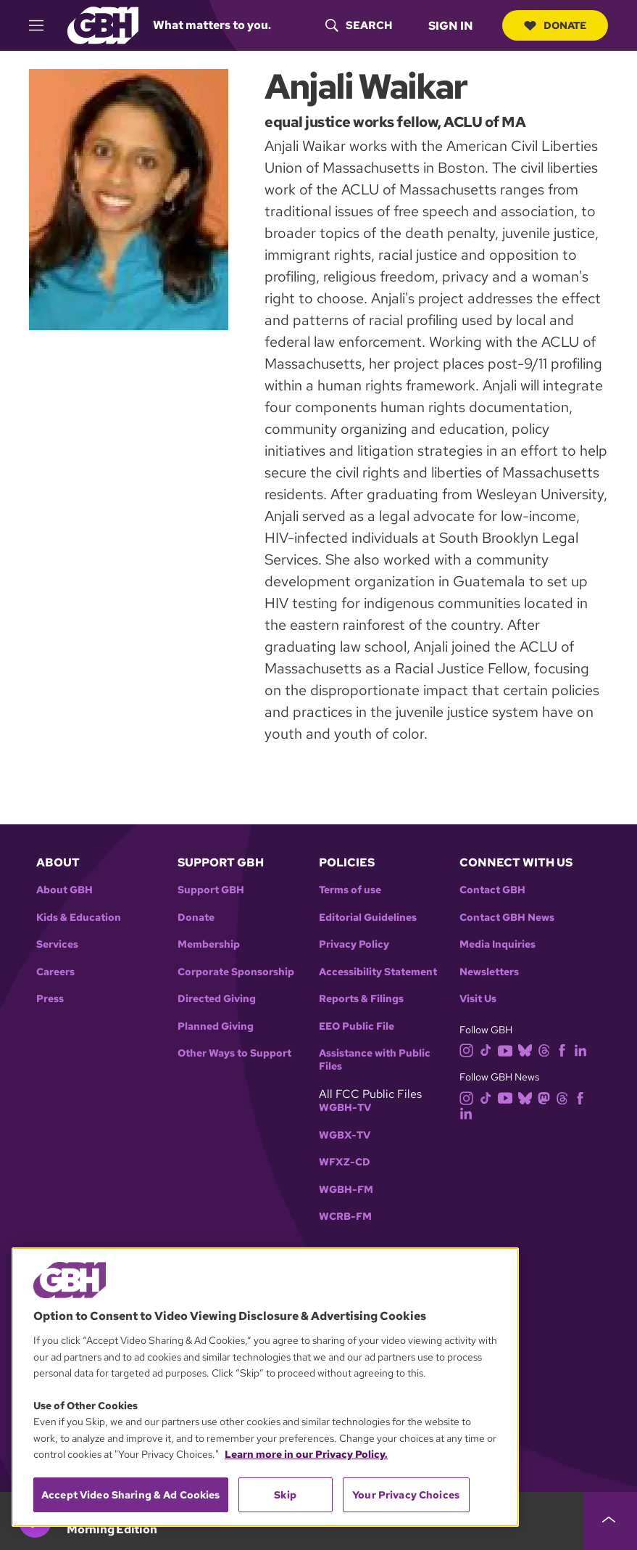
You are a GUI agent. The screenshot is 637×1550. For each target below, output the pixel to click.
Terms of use (350, 890)
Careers (55, 972)
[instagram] (469, 1049)
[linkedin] (583, 1049)
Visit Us (477, 999)
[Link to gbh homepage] (102, 24)
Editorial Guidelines (368, 917)
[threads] (547, 1049)
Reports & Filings (361, 999)
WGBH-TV (345, 1108)
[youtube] (508, 1049)
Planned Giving (216, 1026)
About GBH (64, 890)
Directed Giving (217, 999)
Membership (209, 944)
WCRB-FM (345, 1216)
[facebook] (565, 1049)
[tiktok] (489, 1049)
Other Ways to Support (234, 1053)
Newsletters (489, 972)
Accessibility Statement (378, 972)
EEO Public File (356, 1026)
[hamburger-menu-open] (43, 25)
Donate (555, 25)
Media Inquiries (497, 944)
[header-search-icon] (358, 25)
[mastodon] (547, 1096)
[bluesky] (528, 1049)
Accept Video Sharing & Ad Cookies (130, 1494)
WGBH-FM (346, 1190)
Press (50, 999)
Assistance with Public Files (374, 1060)
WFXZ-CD (344, 1162)
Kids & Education (78, 917)
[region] (265, 1387)
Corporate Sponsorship (236, 972)
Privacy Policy (354, 944)
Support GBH (211, 890)
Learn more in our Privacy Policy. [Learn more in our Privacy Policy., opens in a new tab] (306, 1454)
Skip (285, 1494)
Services (57, 944)
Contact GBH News (506, 917)
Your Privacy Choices (405, 1494)
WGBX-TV (344, 1135)
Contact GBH (492, 890)
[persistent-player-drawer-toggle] (610, 1521)
